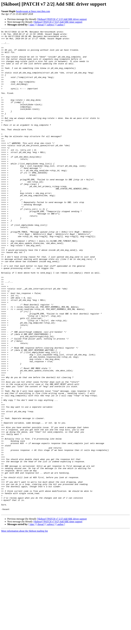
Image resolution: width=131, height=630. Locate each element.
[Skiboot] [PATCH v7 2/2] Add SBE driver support (62, 19)
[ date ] (32, 24)
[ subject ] (50, 24)
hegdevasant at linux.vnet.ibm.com (33, 11)
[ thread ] (40, 24)
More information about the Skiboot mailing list (24, 627)
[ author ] (60, 24)
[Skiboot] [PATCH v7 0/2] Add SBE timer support (57, 22)
